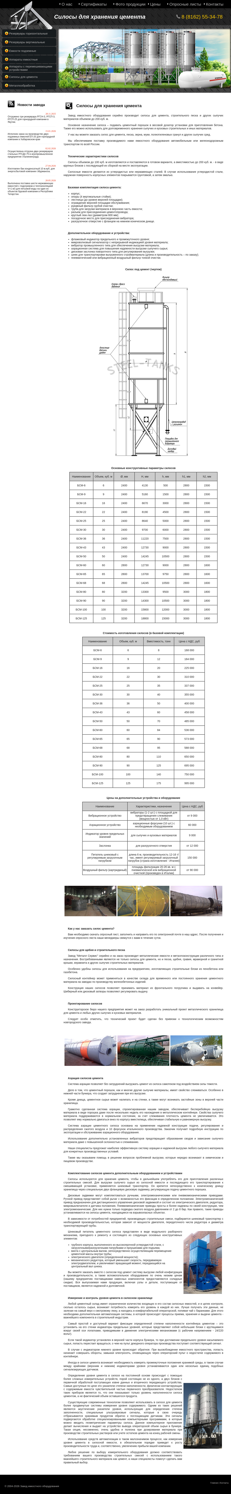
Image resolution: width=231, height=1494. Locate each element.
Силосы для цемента (23, 76)
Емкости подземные (22, 50)
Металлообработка (22, 85)
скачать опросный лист (104, 934)
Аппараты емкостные (23, 59)
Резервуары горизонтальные (28, 33)
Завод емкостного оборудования (89, 115)
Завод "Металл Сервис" (83, 955)
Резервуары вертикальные (27, 42)
